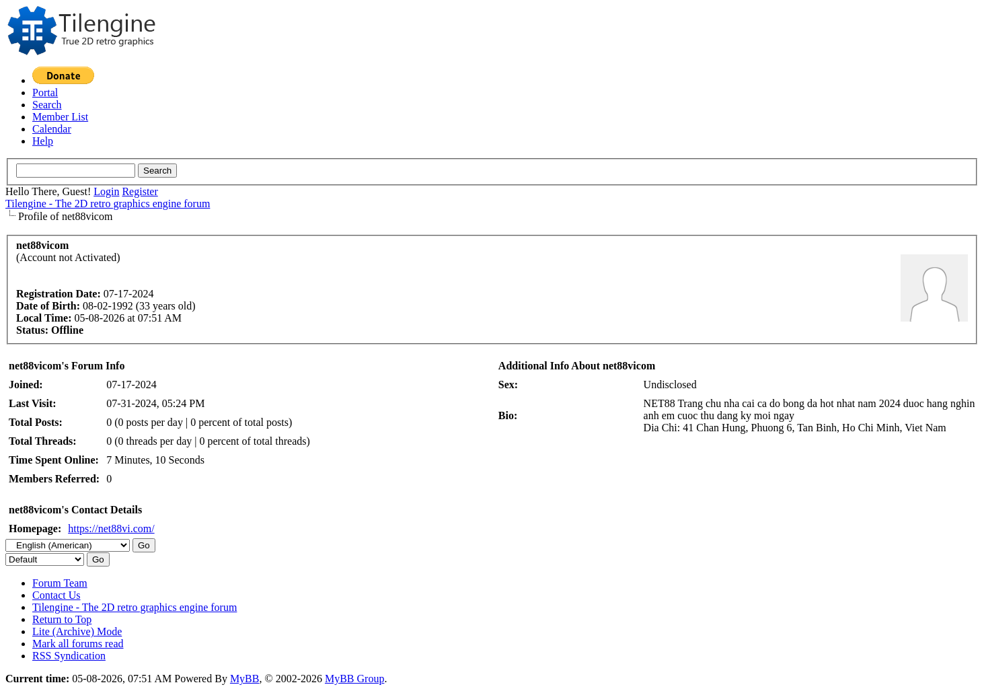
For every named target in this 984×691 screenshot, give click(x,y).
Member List (60, 116)
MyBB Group (354, 678)
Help (42, 141)
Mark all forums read (78, 643)
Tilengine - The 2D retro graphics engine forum (107, 203)
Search (47, 104)
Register (139, 191)
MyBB (245, 678)
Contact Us (56, 595)
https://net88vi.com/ (111, 528)
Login (106, 191)
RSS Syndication (69, 655)
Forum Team (59, 583)
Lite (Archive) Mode (77, 631)
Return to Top (61, 619)
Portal (45, 92)
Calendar (51, 129)
